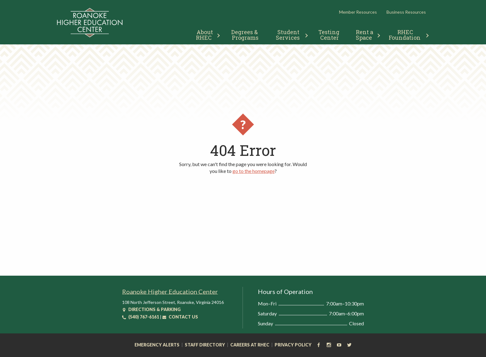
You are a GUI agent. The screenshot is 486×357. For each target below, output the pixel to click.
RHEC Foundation (405, 34)
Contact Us (180, 316)
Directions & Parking (151, 309)
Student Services (288, 34)
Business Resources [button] (406, 12)
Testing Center (329, 34)
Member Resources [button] (358, 12)
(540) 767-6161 (140, 316)
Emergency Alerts (157, 345)
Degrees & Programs (245, 34)
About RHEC (205, 34)
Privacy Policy (293, 345)
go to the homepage (253, 171)
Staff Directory (205, 345)
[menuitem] (205, 34)
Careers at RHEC (249, 345)
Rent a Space (365, 34)
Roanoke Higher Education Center (170, 291)
